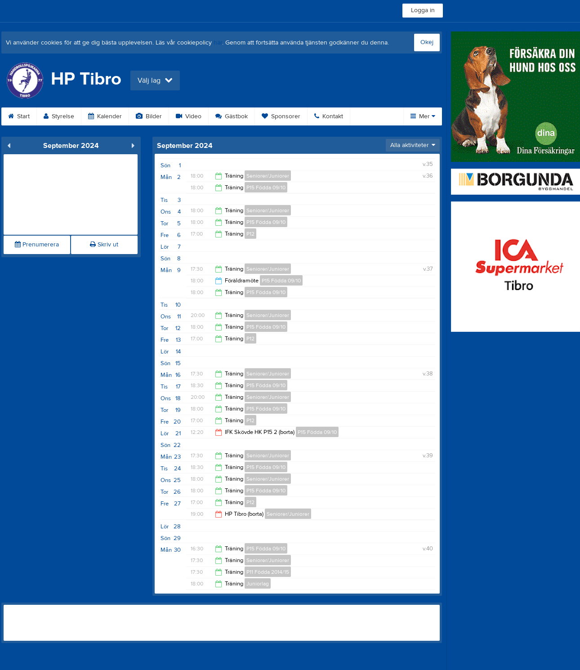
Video (188, 116)
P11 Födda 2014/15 (267, 572)
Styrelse (59, 116)
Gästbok (231, 116)
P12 (250, 233)
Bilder (149, 116)
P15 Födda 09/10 (266, 187)
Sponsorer (281, 116)
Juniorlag (257, 583)
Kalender (105, 116)
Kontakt (328, 116)
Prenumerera (37, 245)
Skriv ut (104, 245)
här (218, 43)
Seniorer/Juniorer (267, 175)
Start (19, 116)
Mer (422, 116)
